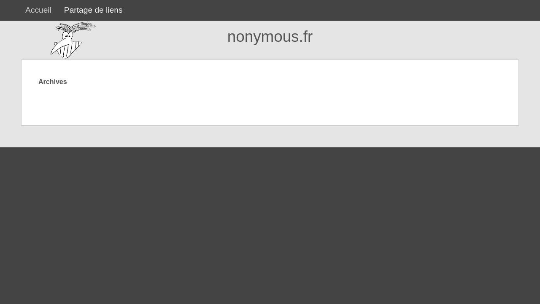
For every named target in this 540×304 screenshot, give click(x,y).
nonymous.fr (270, 36)
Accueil (38, 9)
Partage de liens (93, 9)
